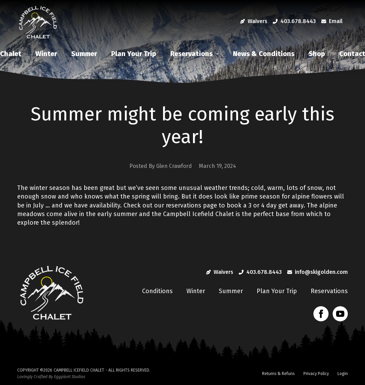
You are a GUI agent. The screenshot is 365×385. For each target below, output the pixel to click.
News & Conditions (263, 54)
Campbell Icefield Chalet (79, 370)
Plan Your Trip (133, 54)
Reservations (191, 54)
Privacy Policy (316, 373)
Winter (46, 54)
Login (342, 373)
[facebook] (321, 313)
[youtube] (340, 313)
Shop (317, 54)
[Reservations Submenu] (219, 53)
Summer (84, 54)
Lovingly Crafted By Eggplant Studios (51, 376)
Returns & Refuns (278, 373)
